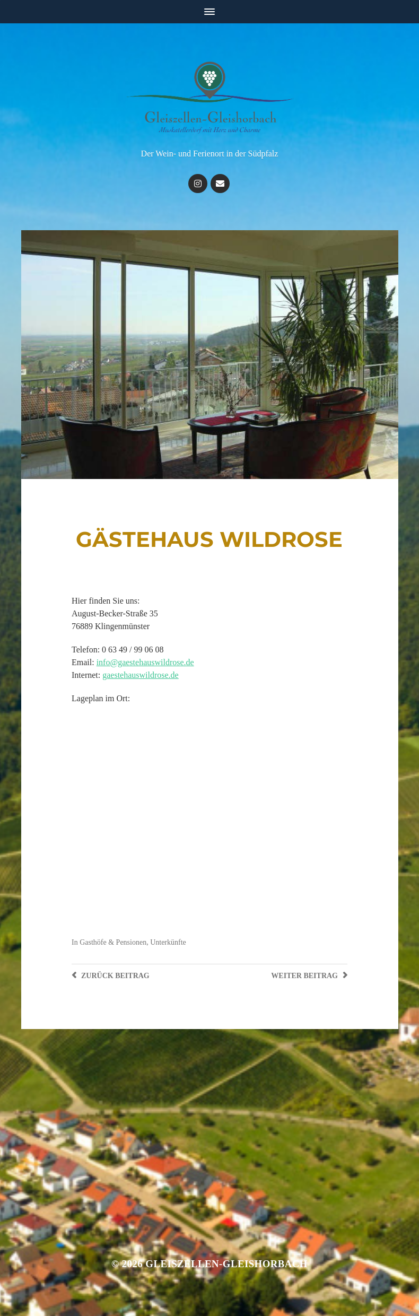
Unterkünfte (168, 942)
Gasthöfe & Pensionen (113, 942)
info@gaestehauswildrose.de (145, 662)
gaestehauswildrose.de (140, 674)
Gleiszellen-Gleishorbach (226, 1263)
